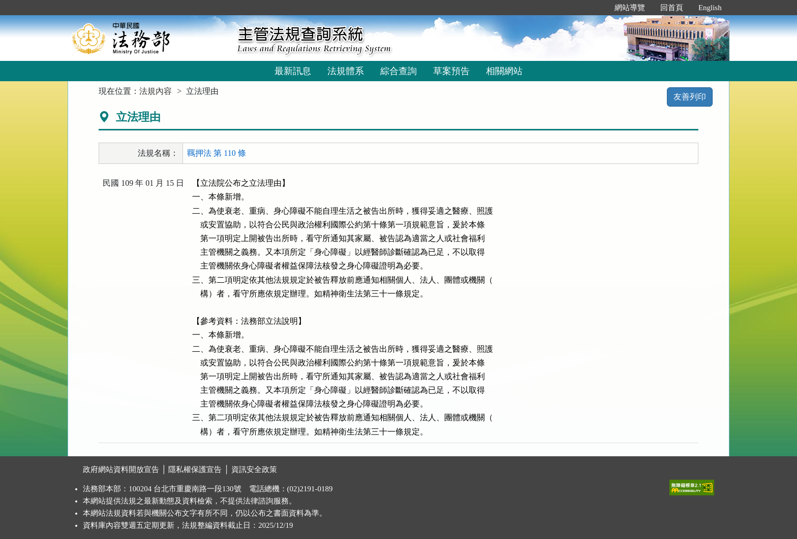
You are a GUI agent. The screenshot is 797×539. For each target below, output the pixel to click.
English (710, 8)
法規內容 (155, 91)
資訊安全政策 (254, 469)
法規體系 (345, 71)
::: (596, 8)
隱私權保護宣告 (195, 469)
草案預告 (451, 71)
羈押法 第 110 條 (216, 153)
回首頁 (671, 8)
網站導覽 (630, 8)
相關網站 (504, 71)
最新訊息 (292, 71)
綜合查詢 (398, 71)
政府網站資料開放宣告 (121, 469)
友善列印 (689, 96)
